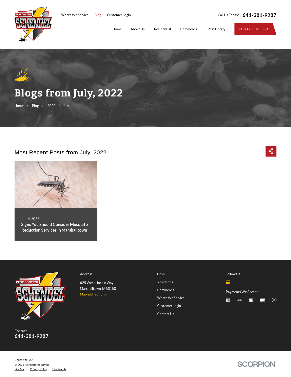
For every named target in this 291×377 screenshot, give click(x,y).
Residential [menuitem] (162, 29)
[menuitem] (20, 369)
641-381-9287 (259, 15)
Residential (165, 282)
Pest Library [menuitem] (216, 29)
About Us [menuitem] (138, 29)
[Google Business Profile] (228, 282)
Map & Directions (93, 294)
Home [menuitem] (117, 29)
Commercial (166, 290)
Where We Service (75, 15)
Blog (98, 15)
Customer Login (119, 15)
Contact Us (165, 314)
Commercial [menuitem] (189, 29)
